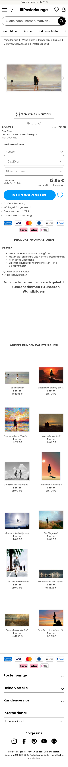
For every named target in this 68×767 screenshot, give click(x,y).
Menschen (44, 39)
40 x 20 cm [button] (13, 161)
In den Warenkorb (30, 195)
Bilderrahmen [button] (15, 171)
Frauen (57, 39)
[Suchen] (61, 21)
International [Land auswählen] (14, 721)
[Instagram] (14, 741)
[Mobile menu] (4, 10)
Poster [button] (10, 152)
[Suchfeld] (31, 21)
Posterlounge (11, 39)
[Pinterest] (34, 741)
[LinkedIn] (54, 741)
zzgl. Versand (57, 185)
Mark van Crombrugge (16, 43)
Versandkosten (51, 751)
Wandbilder (28, 39)
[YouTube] (44, 741)
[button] (12, 10)
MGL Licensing (9, 137)
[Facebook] (24, 741)
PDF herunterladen (17, 274)
